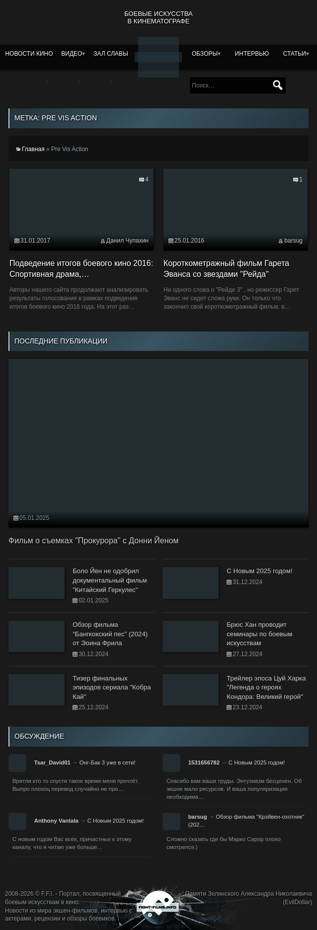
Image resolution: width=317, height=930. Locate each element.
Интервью (252, 53)
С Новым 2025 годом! (257, 762)
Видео (71, 53)
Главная (33, 149)
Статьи (294, 53)
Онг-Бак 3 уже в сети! (107, 762)
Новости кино (29, 53)
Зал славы (110, 53)
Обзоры (205, 53)
